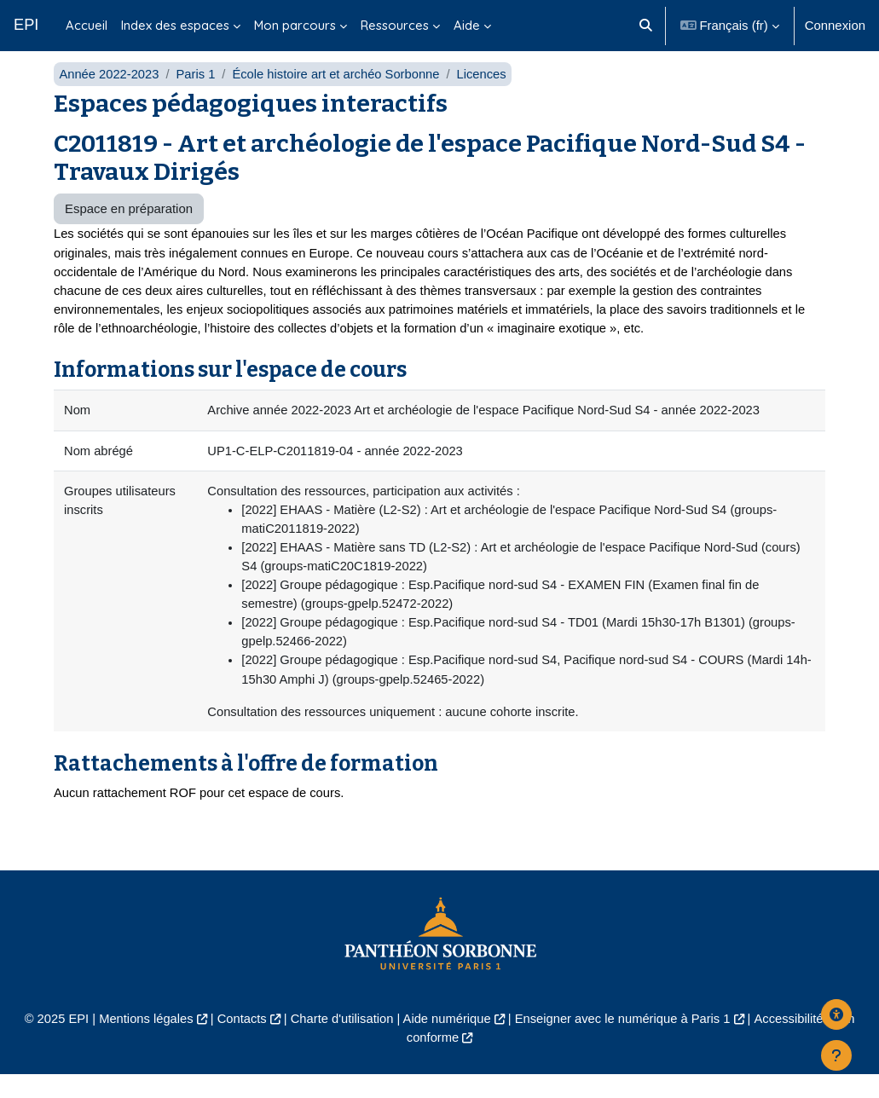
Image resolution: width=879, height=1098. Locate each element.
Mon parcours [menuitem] (295, 25)
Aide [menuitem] (467, 25)
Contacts (240, 1041)
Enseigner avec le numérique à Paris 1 (625, 1041)
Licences (486, 91)
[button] (646, 25)
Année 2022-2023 (109, 91)
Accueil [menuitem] (86, 25)
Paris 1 (197, 91)
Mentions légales (142, 1041)
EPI (26, 24)
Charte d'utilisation (341, 1041)
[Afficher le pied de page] (836, 1055)
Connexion (835, 25)
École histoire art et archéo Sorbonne (339, 91)
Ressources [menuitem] (395, 25)
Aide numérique (446, 1041)
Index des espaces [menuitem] (175, 25)
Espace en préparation (129, 227)
